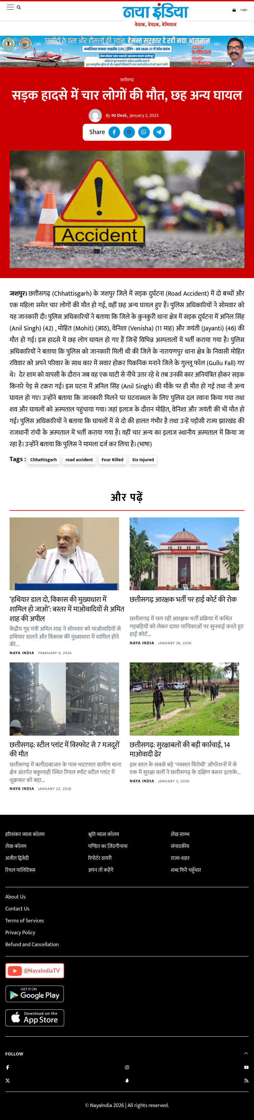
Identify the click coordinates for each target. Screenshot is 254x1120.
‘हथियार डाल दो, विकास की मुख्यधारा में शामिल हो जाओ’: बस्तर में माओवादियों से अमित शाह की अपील (67, 609)
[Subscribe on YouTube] (246, 1068)
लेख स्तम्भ (180, 834)
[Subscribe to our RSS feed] (246, 1081)
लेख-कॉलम (15, 846)
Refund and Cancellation (32, 944)
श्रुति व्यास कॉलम (103, 834)
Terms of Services (24, 920)
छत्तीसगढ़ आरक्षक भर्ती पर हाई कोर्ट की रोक (183, 600)
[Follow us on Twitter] (7, 1081)
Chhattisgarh (43, 459)
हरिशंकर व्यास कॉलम (25, 834)
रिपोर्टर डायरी (99, 858)
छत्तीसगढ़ (127, 79)
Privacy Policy (20, 932)
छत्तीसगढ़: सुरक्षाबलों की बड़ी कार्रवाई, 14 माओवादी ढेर (180, 750)
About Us (15, 897)
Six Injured (143, 459)
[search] (20, 11)
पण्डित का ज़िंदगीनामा (107, 846)
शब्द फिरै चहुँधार (186, 870)
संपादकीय (180, 846)
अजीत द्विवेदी (16, 858)
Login (237, 10)
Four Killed (112, 459)
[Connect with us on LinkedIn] (127, 1081)
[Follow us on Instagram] (127, 1068)
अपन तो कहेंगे (100, 870)
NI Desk (116, 115)
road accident (79, 459)
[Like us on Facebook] (7, 1068)
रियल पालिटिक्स (20, 870)
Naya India (22, 653)
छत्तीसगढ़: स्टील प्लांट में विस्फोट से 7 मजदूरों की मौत (64, 750)
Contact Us (17, 908)
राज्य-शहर (180, 858)
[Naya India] (154, 25)
